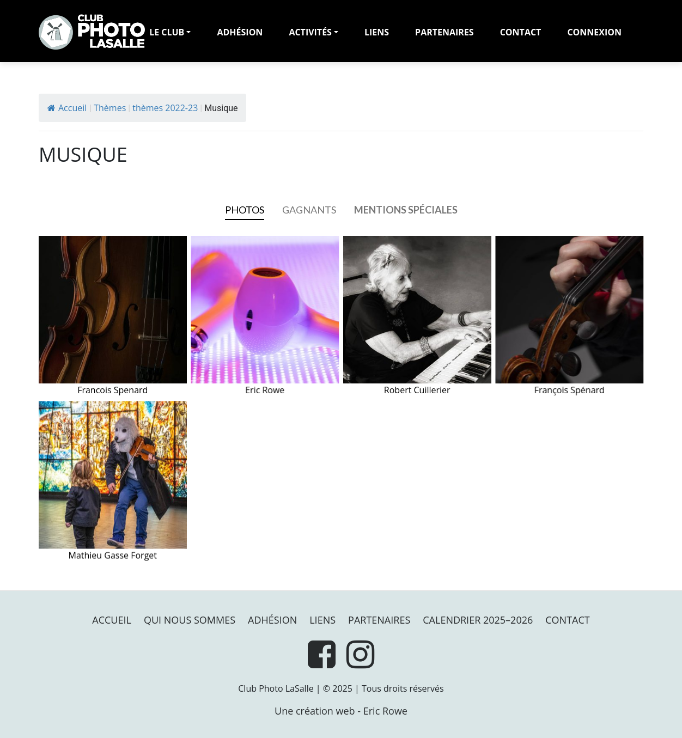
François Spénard (570, 316)
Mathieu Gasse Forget (113, 481)
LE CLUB (166, 32)
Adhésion (272, 619)
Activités (310, 32)
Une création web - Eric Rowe (341, 710)
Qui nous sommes (189, 619)
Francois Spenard (113, 316)
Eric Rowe (265, 316)
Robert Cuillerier (417, 316)
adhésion (240, 32)
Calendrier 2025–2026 (478, 619)
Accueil (67, 108)
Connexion (594, 32)
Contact (520, 32)
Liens (376, 32)
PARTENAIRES (444, 32)
